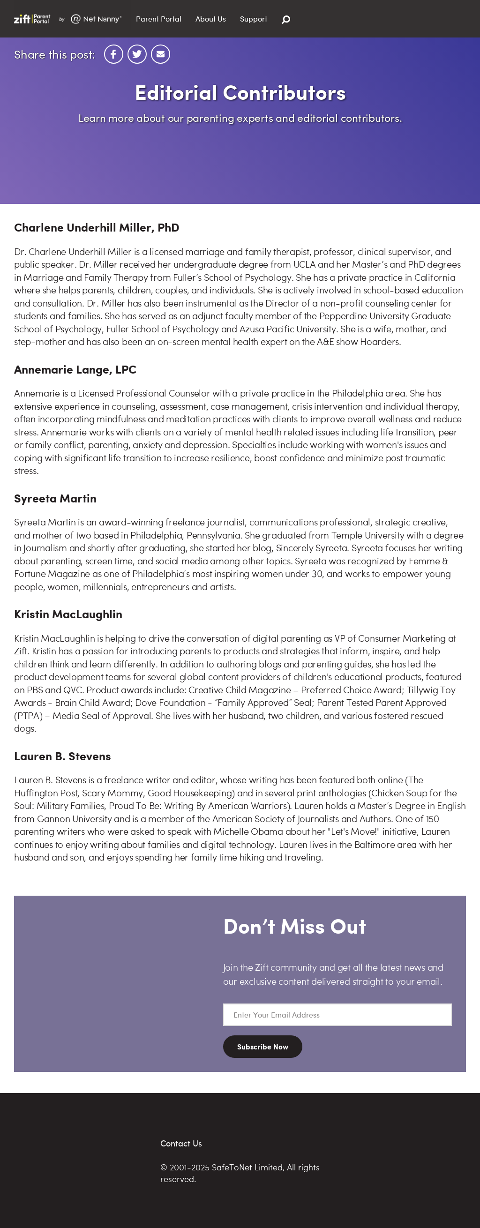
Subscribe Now (262, 1046)
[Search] (286, 20)
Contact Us (181, 1143)
